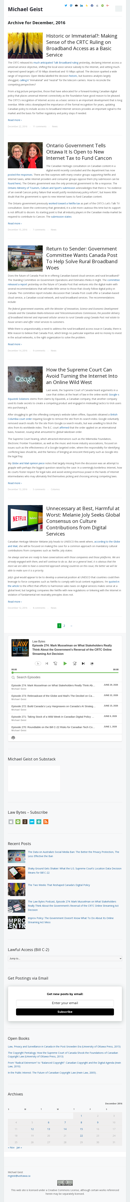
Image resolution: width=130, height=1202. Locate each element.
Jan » (19, 1147)
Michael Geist (25, 9)
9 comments (39, 350)
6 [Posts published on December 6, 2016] (48, 1122)
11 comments (39, 126)
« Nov (11, 1147)
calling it (24, 80)
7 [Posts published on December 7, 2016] (65, 1122)
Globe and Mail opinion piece (28, 463)
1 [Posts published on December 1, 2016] (81, 1115)
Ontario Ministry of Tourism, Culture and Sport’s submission (41, 188)
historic (73, 75)
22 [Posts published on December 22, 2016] (81, 1135)
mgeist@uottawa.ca (19, 1175)
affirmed (64, 427)
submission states (61, 216)
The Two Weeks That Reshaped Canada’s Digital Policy (59, 885)
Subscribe (65, 1012)
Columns (55, 489)
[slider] (65, 672)
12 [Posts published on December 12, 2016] (32, 1129)
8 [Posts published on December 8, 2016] (81, 1122)
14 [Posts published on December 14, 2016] (65, 1129)
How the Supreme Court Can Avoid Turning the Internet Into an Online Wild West (82, 376)
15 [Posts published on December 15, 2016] (81, 1129)
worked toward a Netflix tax (64, 203)
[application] (65, 654)
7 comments (39, 229)
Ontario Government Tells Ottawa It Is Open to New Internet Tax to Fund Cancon (79, 151)
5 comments (39, 489)
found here (14, 183)
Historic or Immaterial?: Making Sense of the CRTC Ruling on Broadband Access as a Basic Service (81, 45)
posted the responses (20, 174)
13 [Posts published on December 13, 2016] (48, 1129)
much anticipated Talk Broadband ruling (55, 62)
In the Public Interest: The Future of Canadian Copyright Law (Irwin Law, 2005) (52, 1072)
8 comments (39, 607)
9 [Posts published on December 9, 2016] (97, 1122)
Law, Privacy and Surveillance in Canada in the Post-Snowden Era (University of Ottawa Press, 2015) (64, 1046)
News (55, 126)
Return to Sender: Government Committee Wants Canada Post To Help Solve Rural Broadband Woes (82, 258)
